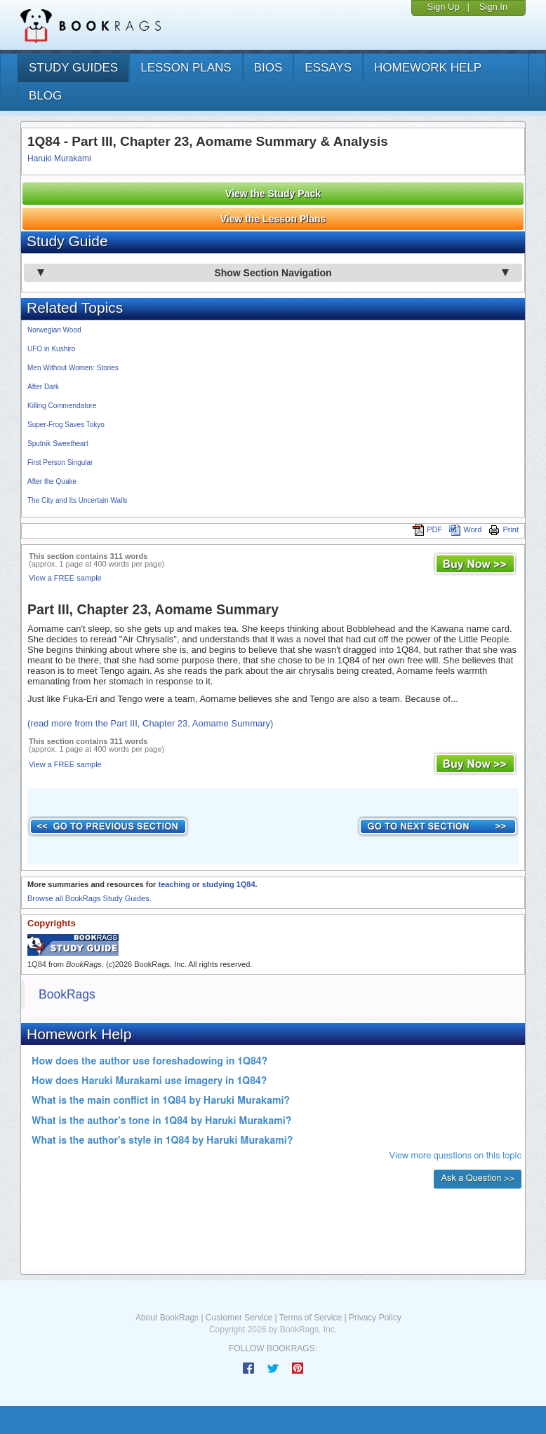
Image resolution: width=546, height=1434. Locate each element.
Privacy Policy (375, 1318)
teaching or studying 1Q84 (206, 884)
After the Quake (51, 481)
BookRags (67, 994)
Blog (45, 95)
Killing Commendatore (61, 406)
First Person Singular (60, 462)
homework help (427, 67)
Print (503, 529)
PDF (427, 529)
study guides (73, 67)
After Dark (43, 387)
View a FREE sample (65, 578)
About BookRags (167, 1318)
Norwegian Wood (54, 330)
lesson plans (185, 67)
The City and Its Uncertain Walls (77, 500)
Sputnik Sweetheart (57, 443)
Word (465, 529)
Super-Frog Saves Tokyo (66, 424)
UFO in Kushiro (51, 349)
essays (328, 67)
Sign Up (443, 6)
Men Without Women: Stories (73, 368)
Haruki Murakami (59, 158)
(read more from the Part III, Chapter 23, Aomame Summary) (150, 723)
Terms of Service (310, 1318)
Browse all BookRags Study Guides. (89, 898)
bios (268, 67)
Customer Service (239, 1318)
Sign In (493, 6)
